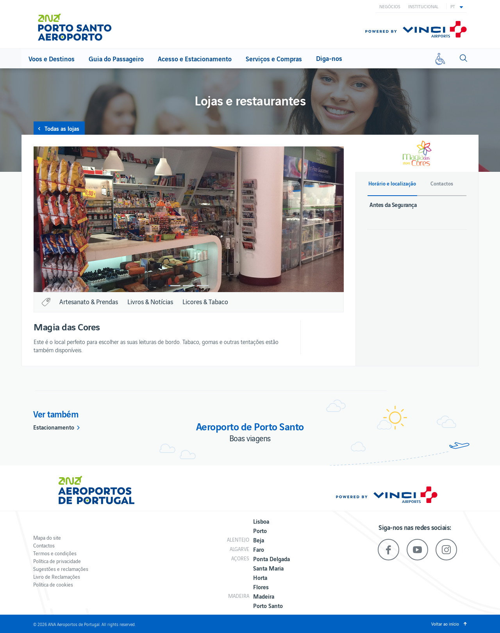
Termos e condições (55, 553)
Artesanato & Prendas (88, 301)
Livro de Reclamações (56, 576)
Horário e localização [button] (392, 183)
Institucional (423, 6)
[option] (189, 219)
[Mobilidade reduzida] (440, 58)
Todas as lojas (62, 128)
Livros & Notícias (150, 301)
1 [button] (174, 285)
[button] (456, 6)
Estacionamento (53, 427)
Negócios (389, 6)
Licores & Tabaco (205, 301)
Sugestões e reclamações (60, 568)
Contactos (44, 545)
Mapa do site (47, 537)
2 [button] (189, 285)
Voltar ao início (445, 624)
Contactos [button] (441, 183)
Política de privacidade (57, 561)
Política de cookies (53, 584)
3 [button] (203, 285)
